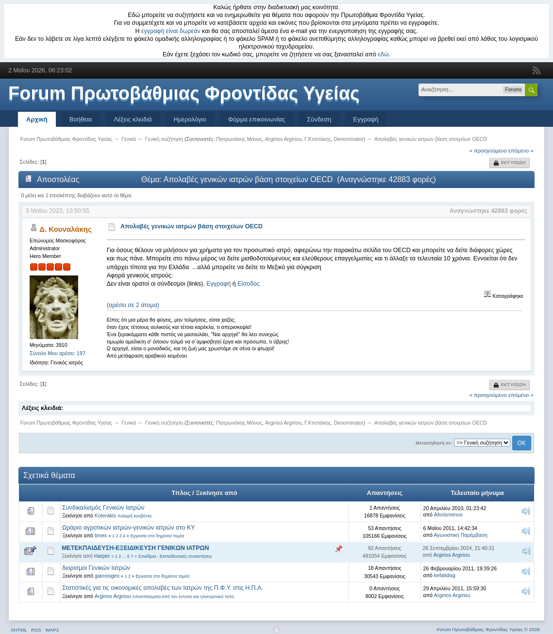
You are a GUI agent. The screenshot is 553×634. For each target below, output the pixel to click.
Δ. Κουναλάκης (65, 229)
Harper (102, 556)
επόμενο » (521, 151)
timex (101, 535)
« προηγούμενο (488, 151)
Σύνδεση (319, 119)
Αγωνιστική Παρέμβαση (460, 535)
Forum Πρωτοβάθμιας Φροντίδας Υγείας (184, 93)
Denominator (349, 139)
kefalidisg (444, 575)
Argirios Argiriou (283, 139)
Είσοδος (248, 283)
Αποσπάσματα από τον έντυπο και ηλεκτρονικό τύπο (184, 596)
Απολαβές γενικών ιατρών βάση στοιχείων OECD (191, 226)
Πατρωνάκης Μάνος (239, 139)
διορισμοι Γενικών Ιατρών (96, 568)
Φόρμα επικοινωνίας (256, 119)
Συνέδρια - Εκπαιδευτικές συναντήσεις (175, 556)
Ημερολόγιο (190, 119)
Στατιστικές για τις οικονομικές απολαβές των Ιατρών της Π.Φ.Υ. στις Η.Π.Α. (162, 587)
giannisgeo (107, 576)
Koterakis (105, 515)
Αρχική (37, 119)
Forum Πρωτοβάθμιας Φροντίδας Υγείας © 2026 (488, 629)
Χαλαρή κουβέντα (134, 516)
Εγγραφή (365, 119)
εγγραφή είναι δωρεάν (171, 31)
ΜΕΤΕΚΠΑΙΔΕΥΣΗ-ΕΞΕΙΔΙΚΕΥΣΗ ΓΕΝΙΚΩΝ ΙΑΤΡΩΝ (135, 548)
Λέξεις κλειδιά (132, 119)
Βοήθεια (80, 119)
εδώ (383, 54)
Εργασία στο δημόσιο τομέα (157, 535)
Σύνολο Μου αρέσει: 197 (57, 353)
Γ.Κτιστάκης (317, 139)
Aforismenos (448, 514)
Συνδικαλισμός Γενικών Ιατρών (103, 507)
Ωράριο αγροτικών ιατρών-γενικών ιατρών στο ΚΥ (128, 527)
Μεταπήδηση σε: (434, 443)
